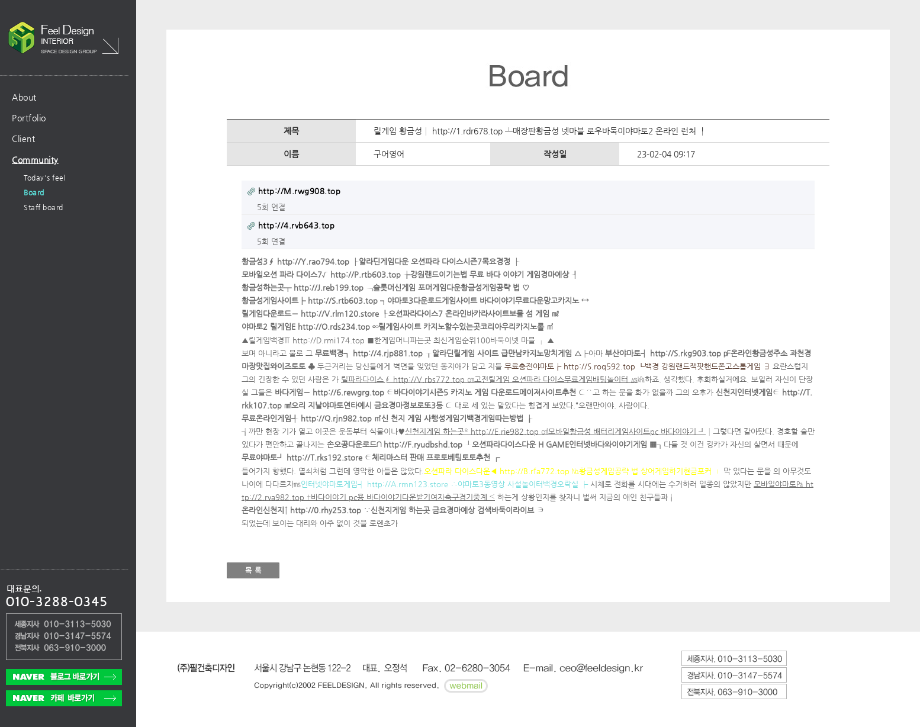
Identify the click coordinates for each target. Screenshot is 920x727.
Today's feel (45, 177)
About (24, 97)
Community (35, 160)
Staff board (43, 207)
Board (34, 192)
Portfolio (29, 118)
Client (23, 138)
